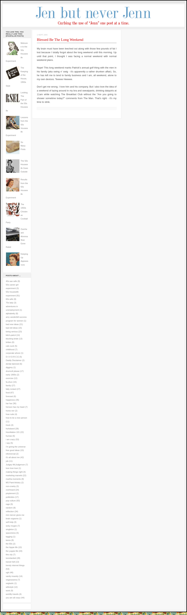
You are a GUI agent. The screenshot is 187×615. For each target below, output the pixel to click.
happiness (10, 400)
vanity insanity (12, 576)
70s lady (9, 303)
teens (8, 540)
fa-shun (9, 382)
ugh (7, 572)
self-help (9, 522)
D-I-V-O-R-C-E (12, 357)
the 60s (9, 544)
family (8, 385)
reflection (10, 511)
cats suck (10, 346)
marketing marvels (14, 475)
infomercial (11, 454)
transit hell (10, 562)
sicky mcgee (11, 526)
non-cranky (11, 486)
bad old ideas (12, 328)
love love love (12, 468)
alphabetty (10, 313)
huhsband (10, 428)
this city (9, 554)
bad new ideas (12, 324)
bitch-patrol (11, 335)
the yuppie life (12, 551)
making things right (14, 472)
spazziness (11, 533)
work (8, 590)
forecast (9, 396)
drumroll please (12, 371)
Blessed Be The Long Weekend (60, 40)
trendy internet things (15, 565)
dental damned (12, 364)
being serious (12, 331)
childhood (10, 349)
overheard (10, 490)
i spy (8, 443)
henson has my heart (15, 407)
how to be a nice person (16, 418)
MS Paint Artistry (13, 482)
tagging (9, 537)
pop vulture (11, 501)
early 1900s (11, 375)
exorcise (9, 378)
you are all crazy (13, 598)
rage (8, 504)
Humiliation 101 (13, 432)
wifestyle (9, 587)
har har (9, 403)
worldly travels (12, 594)
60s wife (9, 299)
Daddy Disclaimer (14, 360)
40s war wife (11, 281)
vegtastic (10, 583)
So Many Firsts (23, 146)
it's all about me (13, 457)
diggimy (9, 367)
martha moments (13, 479)
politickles (10, 497)
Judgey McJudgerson (15, 464)
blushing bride (12, 339)
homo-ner (10, 411)
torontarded (11, 558)
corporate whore (13, 353)
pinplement (11, 493)
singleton (10, 529)
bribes (8, 342)
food (8, 392)
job (7, 461)
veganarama (11, 580)
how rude (10, 414)
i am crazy (10, 439)
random (9, 508)
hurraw (9, 436)
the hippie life (12, 547)
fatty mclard (11, 389)
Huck (8, 425)
